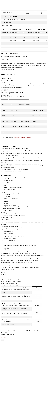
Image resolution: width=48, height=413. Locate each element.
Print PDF (3, 337)
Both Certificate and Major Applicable (22, 137)
